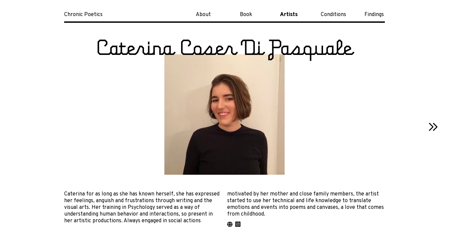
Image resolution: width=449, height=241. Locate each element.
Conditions (333, 14)
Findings (374, 14)
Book (246, 14)
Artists (289, 14)
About (203, 14)
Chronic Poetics (83, 14)
